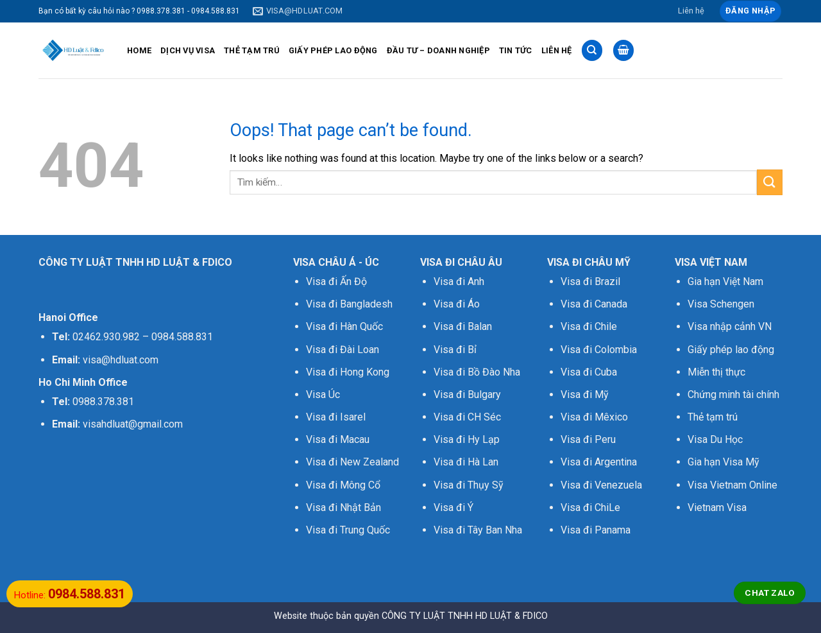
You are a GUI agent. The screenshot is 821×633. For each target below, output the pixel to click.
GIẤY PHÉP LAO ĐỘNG (333, 50)
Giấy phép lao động (731, 349)
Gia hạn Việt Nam (725, 281)
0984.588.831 (182, 337)
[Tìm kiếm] (592, 50)
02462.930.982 (106, 337)
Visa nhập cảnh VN (730, 326)
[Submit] (770, 182)
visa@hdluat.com (120, 360)
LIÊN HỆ (556, 50)
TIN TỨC (515, 50)
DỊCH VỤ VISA (187, 50)
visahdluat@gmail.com (133, 424)
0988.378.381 (103, 401)
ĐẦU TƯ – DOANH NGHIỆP (438, 50)
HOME (139, 50)
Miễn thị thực (716, 372)
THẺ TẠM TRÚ (252, 50)
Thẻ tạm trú (713, 417)
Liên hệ (691, 10)
